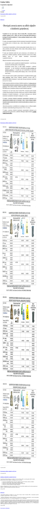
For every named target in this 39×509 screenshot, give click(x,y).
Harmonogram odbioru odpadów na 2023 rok (8, 122)
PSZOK (3, 10)
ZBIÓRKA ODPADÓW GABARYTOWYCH (8, 477)
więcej (4, 508)
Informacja (2, 19)
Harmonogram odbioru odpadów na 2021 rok (8, 471)
